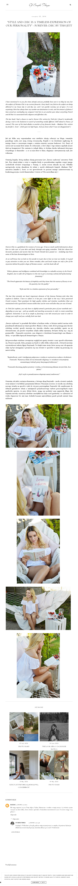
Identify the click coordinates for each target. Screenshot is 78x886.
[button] (14, 4)
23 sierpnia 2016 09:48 (34, 822)
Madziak (12, 804)
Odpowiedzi (15, 819)
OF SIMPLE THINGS (20, 822)
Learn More (35, 882)
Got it (43, 882)
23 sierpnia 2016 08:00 (21, 804)
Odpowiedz (13, 815)
